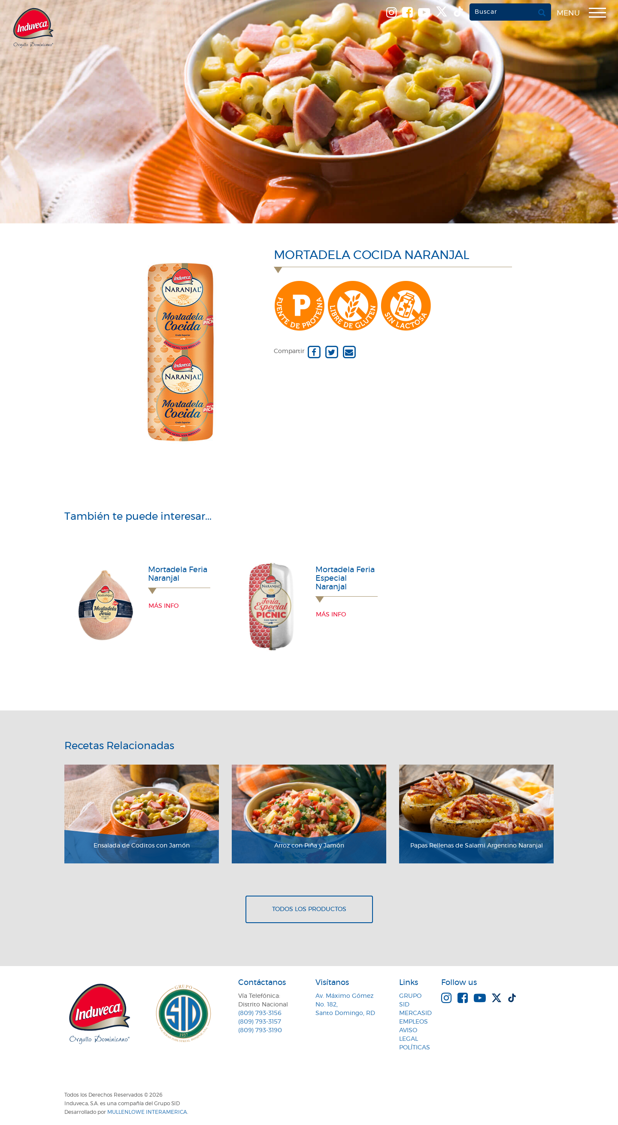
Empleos (413, 1022)
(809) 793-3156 (260, 1013)
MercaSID (415, 1013)
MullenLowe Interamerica (147, 1112)
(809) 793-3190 (260, 1030)
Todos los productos (309, 909)
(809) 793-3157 (259, 1022)
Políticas (414, 1048)
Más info (163, 606)
